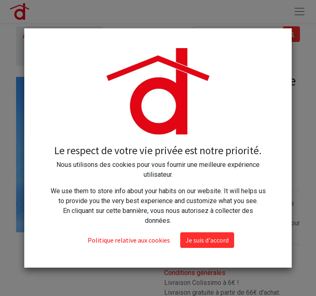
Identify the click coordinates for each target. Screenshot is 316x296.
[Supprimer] (172, 134)
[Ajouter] (208, 134)
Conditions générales (194, 273)
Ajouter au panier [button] (205, 158)
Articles (34, 36)
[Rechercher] (291, 34)
